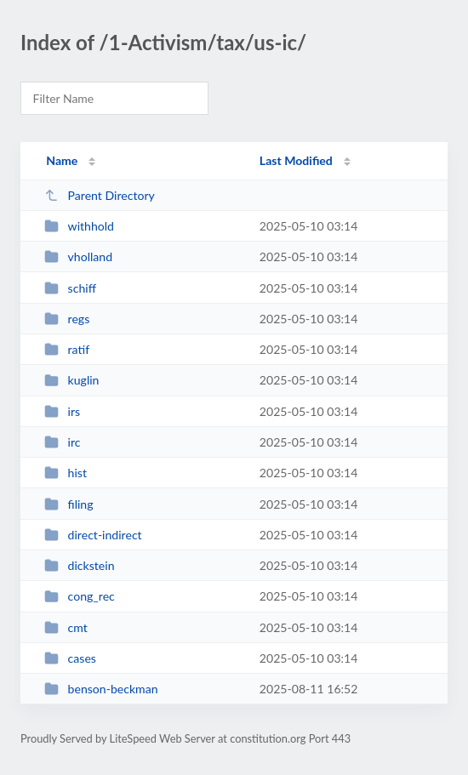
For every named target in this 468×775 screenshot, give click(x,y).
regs (66, 318)
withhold (79, 226)
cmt (66, 627)
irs (62, 411)
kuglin (71, 380)
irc (62, 442)
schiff (70, 288)
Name (61, 160)
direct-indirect (93, 534)
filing (68, 504)
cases (70, 658)
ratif (66, 349)
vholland (78, 256)
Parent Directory (99, 195)
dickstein (79, 565)
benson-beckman (100, 688)
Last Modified (296, 160)
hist (65, 472)
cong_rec (79, 596)
